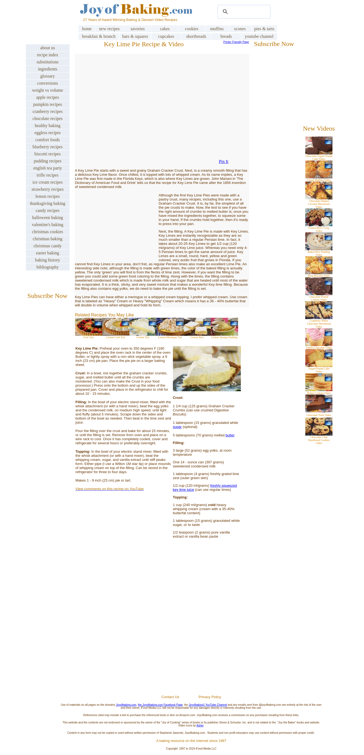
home (87, 28)
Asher (200, 725)
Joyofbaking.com (126, 704)
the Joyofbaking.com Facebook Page (160, 704)
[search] (243, 11)
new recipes (109, 28)
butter (230, 435)
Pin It (223, 161)
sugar (177, 427)
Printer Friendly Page (236, 42)
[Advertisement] (191, 629)
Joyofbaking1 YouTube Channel (208, 704)
